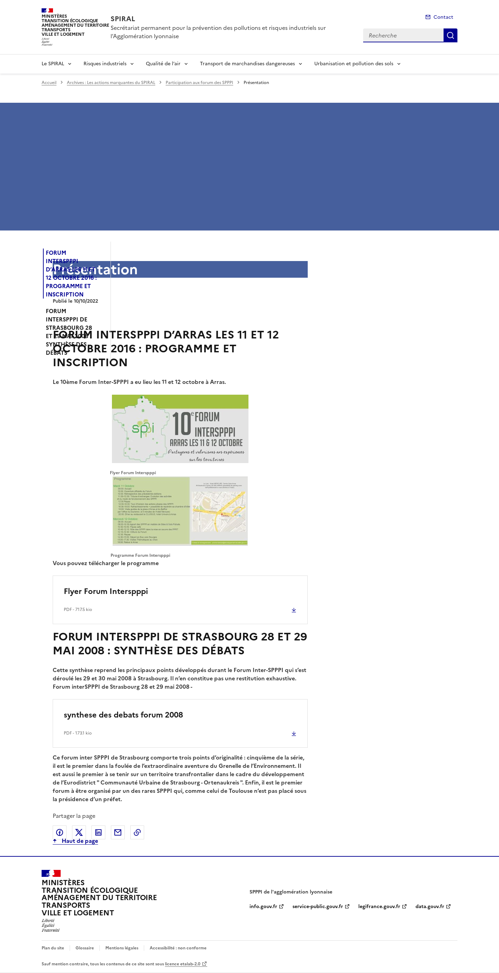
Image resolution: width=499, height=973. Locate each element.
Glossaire (85, 948)
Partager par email (118, 832)
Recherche (450, 35)
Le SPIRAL (53, 63)
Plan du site (53, 948)
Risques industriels (105, 63)
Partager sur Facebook (60, 832)
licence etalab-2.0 (182, 964)
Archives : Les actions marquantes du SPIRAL (111, 82)
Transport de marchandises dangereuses (247, 63)
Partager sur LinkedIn (98, 832)
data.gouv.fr (429, 906)
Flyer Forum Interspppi (106, 591)
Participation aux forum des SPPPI (199, 82)
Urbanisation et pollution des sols (353, 63)
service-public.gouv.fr (317, 906)
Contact (443, 17)
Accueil (49, 82)
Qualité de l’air (163, 63)
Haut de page (79, 841)
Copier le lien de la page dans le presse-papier (137, 832)
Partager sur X (79, 832)
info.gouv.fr (263, 906)
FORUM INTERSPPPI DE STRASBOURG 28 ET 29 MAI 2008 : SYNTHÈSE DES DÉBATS (69, 332)
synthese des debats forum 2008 (123, 715)
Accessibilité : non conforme (178, 948)
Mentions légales (121, 948)
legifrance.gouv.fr (379, 906)
